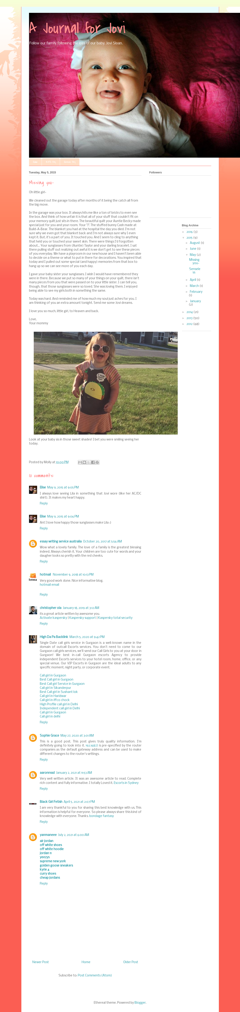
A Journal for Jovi (77, 28)
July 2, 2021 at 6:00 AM (73, 835)
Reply (44, 503)
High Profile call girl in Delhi (59, 704)
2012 (189, 324)
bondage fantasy (101, 816)
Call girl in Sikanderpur (55, 688)
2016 (189, 232)
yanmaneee (48, 835)
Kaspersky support (82, 618)
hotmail (46, 574)
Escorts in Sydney (126, 783)
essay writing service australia (61, 541)
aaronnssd (47, 773)
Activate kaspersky (53, 618)
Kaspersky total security (115, 618)
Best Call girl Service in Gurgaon (62, 684)
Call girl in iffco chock (55, 700)
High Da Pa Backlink (54, 637)
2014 (189, 312)
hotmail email (49, 585)
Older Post (130, 962)
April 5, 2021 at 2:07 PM (79, 802)
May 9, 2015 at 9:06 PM (63, 516)
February (196, 292)
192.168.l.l (92, 745)
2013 (189, 318)
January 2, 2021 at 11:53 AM (74, 773)
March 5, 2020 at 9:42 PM (87, 637)
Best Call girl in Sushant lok (59, 692)
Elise (43, 487)
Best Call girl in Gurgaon (56, 679)
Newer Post (40, 962)
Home (35, 162)
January (195, 301)
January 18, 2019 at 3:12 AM (81, 608)
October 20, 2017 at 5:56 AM (102, 541)
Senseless (194, 271)
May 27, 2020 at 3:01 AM (77, 735)
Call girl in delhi (50, 716)
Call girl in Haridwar (53, 696)
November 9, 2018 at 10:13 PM (73, 574)
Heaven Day (69, 162)
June (193, 249)
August (195, 243)
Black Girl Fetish (51, 802)
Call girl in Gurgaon (53, 675)
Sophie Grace (49, 735)
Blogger (140, 1003)
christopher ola (50, 608)
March (195, 286)
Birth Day (51, 162)
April (193, 280)
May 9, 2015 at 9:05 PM (63, 487)
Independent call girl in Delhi (60, 708)
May (193, 255)
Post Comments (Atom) (95, 975)
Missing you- (194, 261)
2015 (189, 238)
